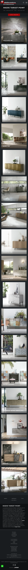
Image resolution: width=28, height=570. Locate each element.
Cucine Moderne (14, 539)
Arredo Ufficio (14, 549)
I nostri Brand (14, 534)
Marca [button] (5, 498)
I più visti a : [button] (14, 500)
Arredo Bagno (14, 548)
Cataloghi (14, 533)
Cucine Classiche (14, 540)
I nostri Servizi (14, 535)
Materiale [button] (14, 498)
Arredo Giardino (14, 550)
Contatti (14, 536)
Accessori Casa (14, 547)
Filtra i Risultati (14, 14)
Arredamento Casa (9, 10)
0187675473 (14, 555)
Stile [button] (22, 498)
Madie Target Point (21, 10)
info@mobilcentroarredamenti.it (15, 557)
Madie (15, 10)
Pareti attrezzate (14, 543)
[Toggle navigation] (26, 2)
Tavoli (14, 541)
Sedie (14, 542)
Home (4, 10)
